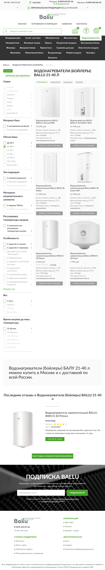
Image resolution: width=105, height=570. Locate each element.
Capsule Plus (12, 91)
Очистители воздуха (88, 48)
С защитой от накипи (16, 244)
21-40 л (10, 147)
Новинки (67, 24)
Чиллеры (90, 53)
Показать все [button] (9, 289)
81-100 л (11, 158)
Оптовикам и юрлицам (44, 24)
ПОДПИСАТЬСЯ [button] (77, 493)
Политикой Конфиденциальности (66, 499)
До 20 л (10, 143)
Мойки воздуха (73, 53)
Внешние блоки (27, 48)
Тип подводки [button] (11, 172)
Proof (9, 102)
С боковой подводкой (17, 182)
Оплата (68, 527)
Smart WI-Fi (12, 113)
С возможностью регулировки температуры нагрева (16, 228)
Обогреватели (52, 38)
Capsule (10, 87)
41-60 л (10, 150)
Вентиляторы (70, 38)
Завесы (48, 43)
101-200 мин (12, 336)
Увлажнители (12, 43)
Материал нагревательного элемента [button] (13, 196)
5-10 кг (10, 301)
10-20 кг (10, 305)
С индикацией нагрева (17, 275)
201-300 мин (12, 340)
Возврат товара (72, 531)
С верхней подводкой (16, 185)
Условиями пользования (50, 501)
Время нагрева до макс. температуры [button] (16, 321)
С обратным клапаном (17, 278)
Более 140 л (12, 165)
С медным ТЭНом (15, 205)
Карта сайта (21, 545)
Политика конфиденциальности (79, 549)
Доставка (69, 523)
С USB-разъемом (14, 258)
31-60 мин (11, 329)
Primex (10, 98)
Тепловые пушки (32, 43)
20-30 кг (10, 309)
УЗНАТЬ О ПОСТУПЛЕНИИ (49, 145)
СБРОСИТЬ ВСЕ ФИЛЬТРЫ (17, 76)
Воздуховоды (55, 53)
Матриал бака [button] (11, 120)
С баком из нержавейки (17, 130)
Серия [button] (6, 81)
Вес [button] (5, 295)
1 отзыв (53, 265)
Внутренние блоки (90, 43)
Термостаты (46, 48)
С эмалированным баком (18, 126)
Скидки (68, 545)
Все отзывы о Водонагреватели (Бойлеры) (52, 456)
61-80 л (10, 154)
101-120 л (11, 161)
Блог (67, 541)
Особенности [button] (11, 238)
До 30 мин (11, 347)
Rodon (10, 106)
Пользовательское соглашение (29, 553)
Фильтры (10, 48)
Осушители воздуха (66, 43)
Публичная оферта (24, 549)
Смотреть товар (55, 439)
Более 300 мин (13, 343)
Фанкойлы (15, 53)
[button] (61, 3)
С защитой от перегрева (17, 248)
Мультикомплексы (34, 53)
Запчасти (52, 58)
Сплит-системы (33, 38)
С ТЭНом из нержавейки (18, 209)
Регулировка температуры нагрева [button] (15, 218)
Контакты (81, 24)
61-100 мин (12, 332)
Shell (9, 110)
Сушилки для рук (65, 48)
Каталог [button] (22, 24)
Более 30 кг (12, 312)
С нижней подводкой (16, 178)
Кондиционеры (13, 38)
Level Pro (11, 95)
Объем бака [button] (10, 137)
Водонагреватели (91, 38)
